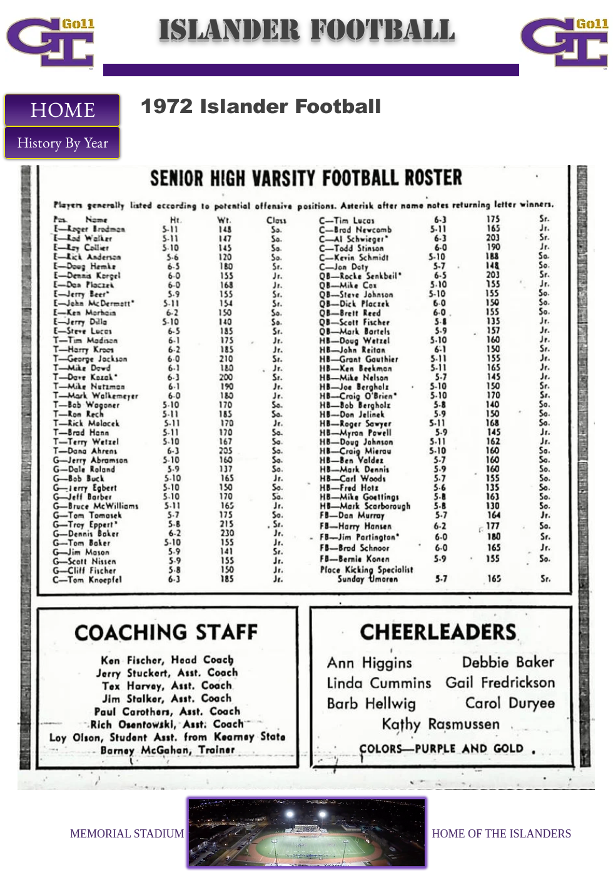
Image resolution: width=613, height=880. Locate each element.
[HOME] (62, 110)
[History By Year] (62, 142)
